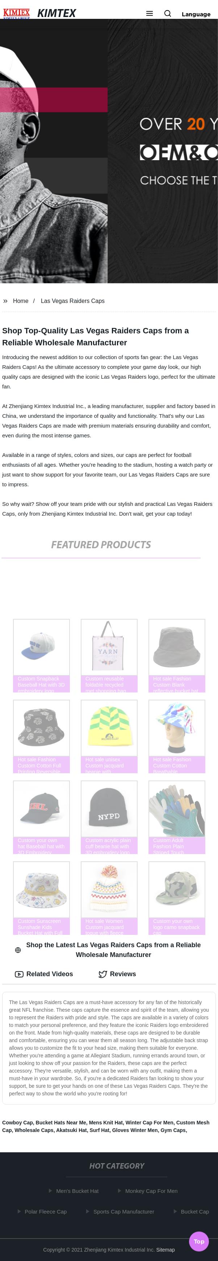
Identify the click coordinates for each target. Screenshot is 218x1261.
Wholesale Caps (33, 1130)
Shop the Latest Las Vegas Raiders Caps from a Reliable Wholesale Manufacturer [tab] (108, 949)
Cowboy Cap (17, 1122)
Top (199, 1242)
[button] (149, 14)
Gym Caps (172, 1130)
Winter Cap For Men (149, 1122)
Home (21, 301)
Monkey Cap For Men (153, 1191)
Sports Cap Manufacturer (125, 1211)
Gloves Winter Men (135, 1130)
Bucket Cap (197, 1211)
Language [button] (196, 14)
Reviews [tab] (117, 974)
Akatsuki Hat (71, 1130)
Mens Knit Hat (106, 1122)
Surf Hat (99, 1130)
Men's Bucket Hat (79, 1191)
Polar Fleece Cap (47, 1211)
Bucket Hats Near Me (61, 1122)
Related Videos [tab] (44, 974)
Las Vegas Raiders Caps (73, 301)
